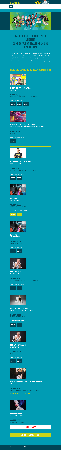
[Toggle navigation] (11, 6)
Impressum (43, 447)
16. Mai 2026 (15, 241)
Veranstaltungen (19, 447)
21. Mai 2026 (15, 315)
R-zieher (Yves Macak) (20, 88)
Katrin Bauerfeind (19, 308)
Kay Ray (13, 198)
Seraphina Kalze (18, 271)
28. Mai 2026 (15, 388)
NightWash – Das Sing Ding (22, 124)
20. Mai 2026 (15, 278)
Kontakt (38, 447)
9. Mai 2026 (15, 168)
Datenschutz (27, 447)
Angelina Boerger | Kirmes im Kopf (26, 381)
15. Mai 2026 (15, 204)
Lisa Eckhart (16, 413)
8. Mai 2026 (15, 94)
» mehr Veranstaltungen (30, 435)
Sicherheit (33, 447)
